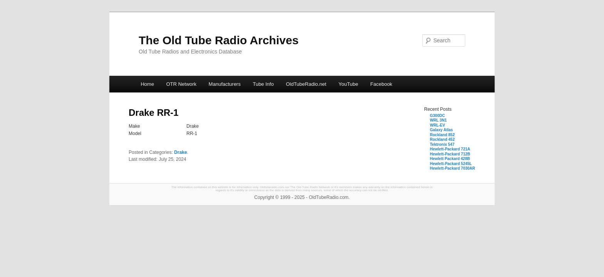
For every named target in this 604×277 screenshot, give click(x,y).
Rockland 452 (442, 139)
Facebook (381, 84)
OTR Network (181, 84)
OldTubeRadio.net (306, 84)
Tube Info (263, 84)
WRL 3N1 (438, 120)
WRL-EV (437, 125)
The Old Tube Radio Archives (219, 40)
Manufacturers (225, 84)
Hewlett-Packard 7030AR (452, 168)
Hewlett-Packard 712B (450, 154)
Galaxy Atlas (441, 130)
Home (147, 84)
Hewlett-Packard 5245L (451, 164)
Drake (180, 152)
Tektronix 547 (442, 144)
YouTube (348, 84)
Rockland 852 (442, 135)
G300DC (437, 115)
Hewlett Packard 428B (450, 159)
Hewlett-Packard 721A (450, 149)
